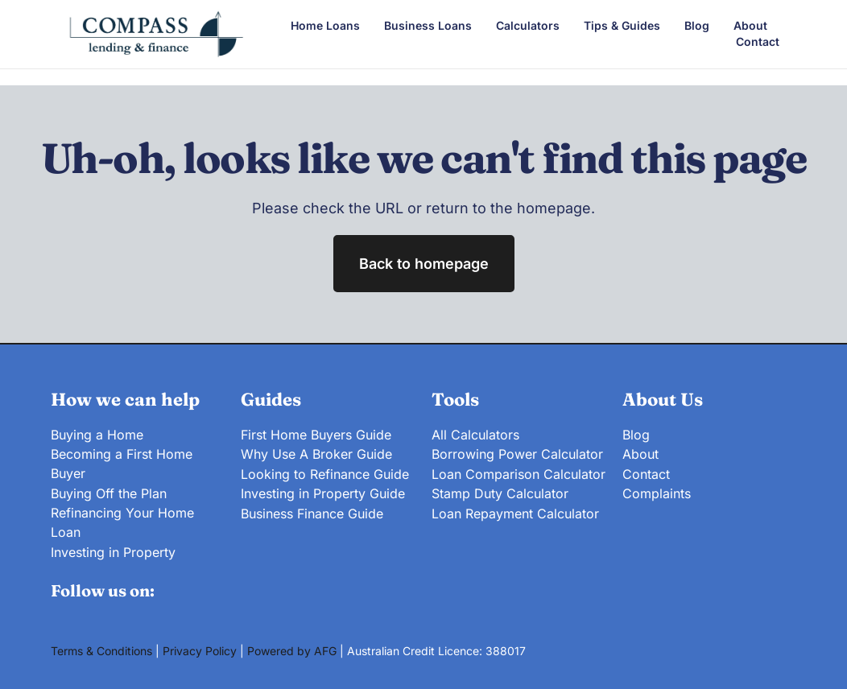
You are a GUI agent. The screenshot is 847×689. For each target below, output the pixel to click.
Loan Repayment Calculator (515, 511)
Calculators (528, 25)
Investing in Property (113, 550)
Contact (757, 41)
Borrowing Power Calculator (517, 453)
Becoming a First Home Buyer (121, 463)
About (750, 25)
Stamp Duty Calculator (500, 492)
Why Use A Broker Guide (316, 453)
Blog (696, 25)
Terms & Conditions (101, 649)
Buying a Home (97, 434)
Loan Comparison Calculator (518, 472)
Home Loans (325, 25)
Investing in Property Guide (323, 492)
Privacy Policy (200, 649)
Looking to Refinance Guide (325, 472)
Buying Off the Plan (109, 492)
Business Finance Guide (312, 511)
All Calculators (475, 434)
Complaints (656, 492)
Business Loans (428, 25)
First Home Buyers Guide (316, 434)
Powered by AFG (292, 649)
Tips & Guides (622, 25)
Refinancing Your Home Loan (122, 520)
